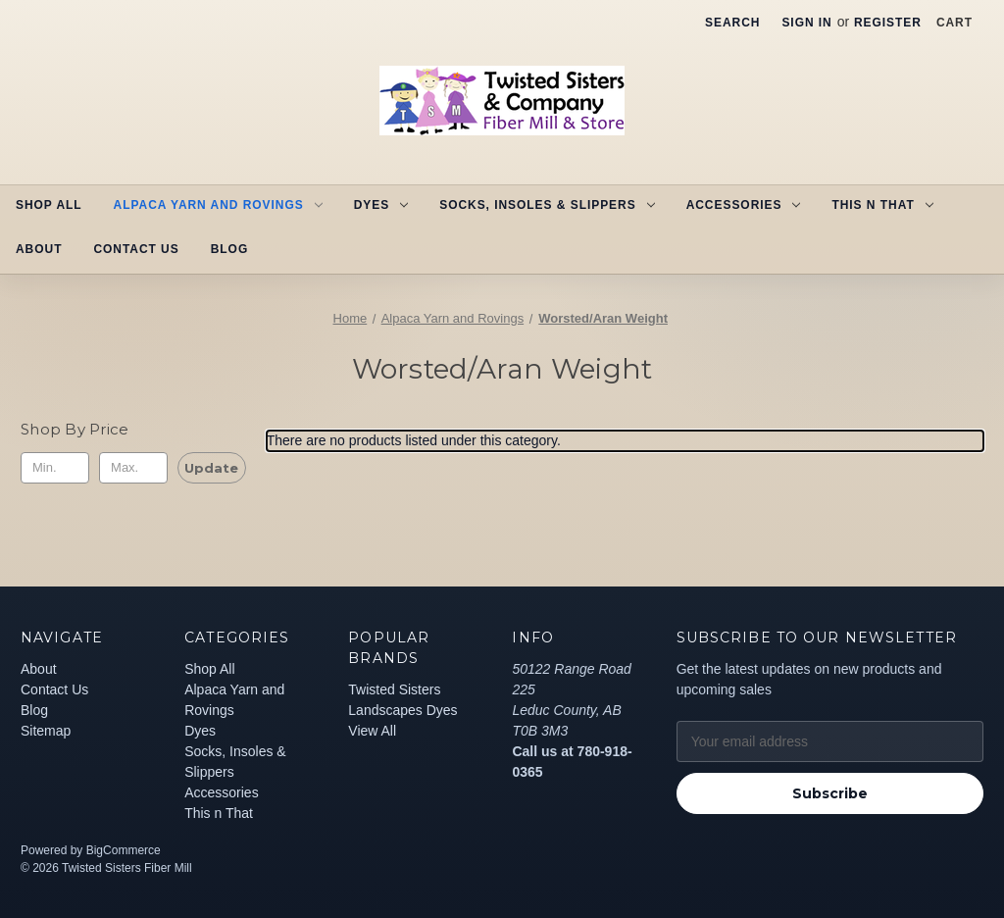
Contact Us (135, 249)
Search (732, 22)
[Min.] (55, 468)
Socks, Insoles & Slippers (546, 205)
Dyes (381, 205)
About (39, 249)
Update (211, 468)
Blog (229, 249)
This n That (881, 205)
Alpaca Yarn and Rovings (218, 205)
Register (888, 22)
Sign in (806, 22)
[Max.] (133, 468)
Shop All (49, 205)
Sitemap (46, 731)
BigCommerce (123, 850)
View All (372, 731)
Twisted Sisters (394, 689)
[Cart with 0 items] (954, 22)
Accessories (743, 205)
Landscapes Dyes (402, 710)
